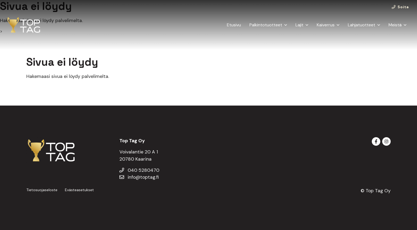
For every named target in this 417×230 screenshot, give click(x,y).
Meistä (395, 25)
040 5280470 (139, 170)
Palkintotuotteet (265, 25)
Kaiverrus (326, 25)
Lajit (299, 25)
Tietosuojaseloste (41, 189)
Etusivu (234, 25)
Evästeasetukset (79, 189)
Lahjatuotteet (361, 25)
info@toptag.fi (139, 177)
